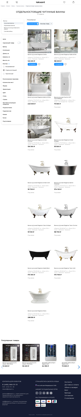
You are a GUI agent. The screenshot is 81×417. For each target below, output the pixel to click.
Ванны (5, 21)
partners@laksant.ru (8, 393)
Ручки (4, 118)
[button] (79, 367)
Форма (5, 86)
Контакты (68, 382)
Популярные (36, 20)
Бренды (68, 393)
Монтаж (6, 63)
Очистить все (32, 23)
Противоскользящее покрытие (9, 103)
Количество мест (8, 82)
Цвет (4, 92)
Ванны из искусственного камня (12, 28)
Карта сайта (32, 414)
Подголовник (7, 121)
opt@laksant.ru (7, 401)
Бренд (5, 46)
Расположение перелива (10, 79)
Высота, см (6, 60)
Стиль (4, 96)
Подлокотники (7, 107)
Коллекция (6, 50)
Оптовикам (69, 395)
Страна (5, 99)
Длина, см (6, 53)
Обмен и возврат (71, 387)
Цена (4, 39)
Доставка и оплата (72, 385)
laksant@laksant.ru (8, 389)
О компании (69, 398)
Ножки (5, 114)
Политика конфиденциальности (44, 414)
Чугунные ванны (9, 23)
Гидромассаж (7, 111)
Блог (66, 390)
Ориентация (6, 89)
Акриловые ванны (9, 25)
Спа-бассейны (8, 31)
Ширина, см (6, 57)
